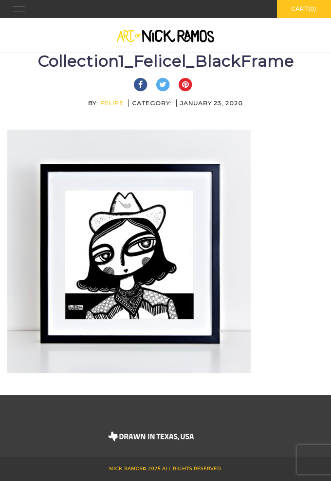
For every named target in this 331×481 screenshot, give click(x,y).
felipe (112, 103)
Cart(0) (304, 8)
